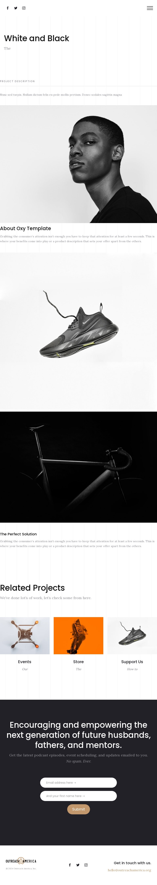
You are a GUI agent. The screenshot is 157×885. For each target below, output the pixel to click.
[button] (150, 8)
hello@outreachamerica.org (129, 870)
